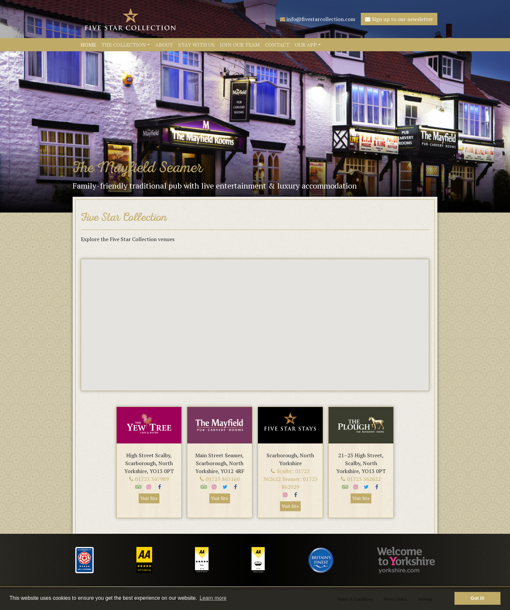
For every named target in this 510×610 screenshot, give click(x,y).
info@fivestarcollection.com (317, 19)
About (164, 44)
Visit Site (149, 498)
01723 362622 (361, 479)
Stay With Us (196, 44)
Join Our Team (240, 44)
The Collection (123, 44)
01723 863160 (220, 479)
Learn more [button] (212, 598)
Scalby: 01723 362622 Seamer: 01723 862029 (290, 478)
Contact (277, 44)
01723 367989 (149, 479)
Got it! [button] (477, 598)
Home (88, 44)
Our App (306, 44)
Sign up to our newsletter (399, 19)
